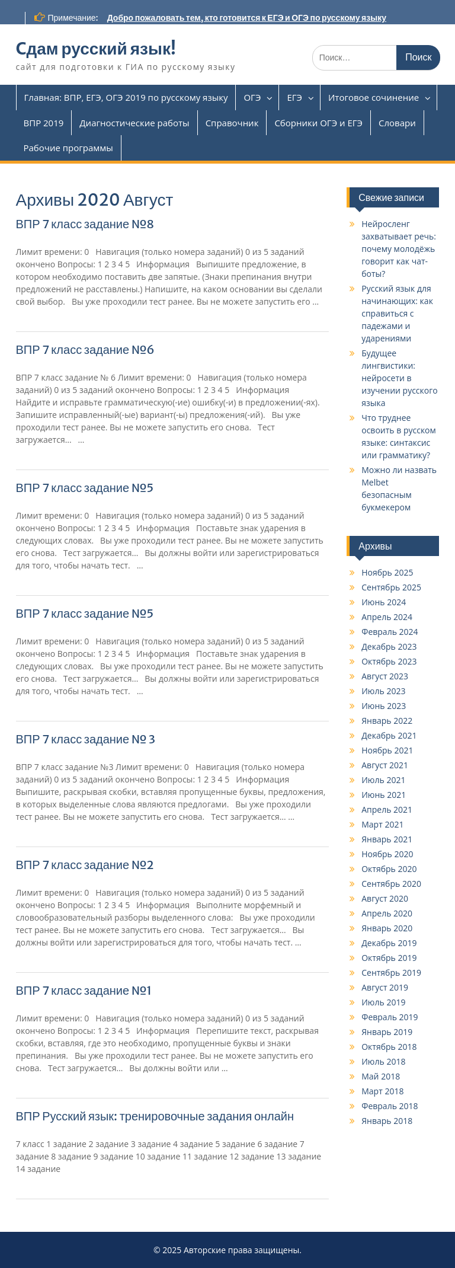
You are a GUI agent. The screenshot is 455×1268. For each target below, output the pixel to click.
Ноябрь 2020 (387, 854)
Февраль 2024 (389, 631)
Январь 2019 (386, 1031)
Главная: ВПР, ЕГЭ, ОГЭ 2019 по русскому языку (126, 97)
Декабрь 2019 (388, 942)
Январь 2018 (386, 1120)
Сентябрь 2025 (391, 587)
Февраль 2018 (389, 1106)
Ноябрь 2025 (387, 572)
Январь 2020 (386, 928)
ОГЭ (252, 97)
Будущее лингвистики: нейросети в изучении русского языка (399, 377)
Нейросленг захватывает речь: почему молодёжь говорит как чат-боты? (398, 248)
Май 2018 (380, 1076)
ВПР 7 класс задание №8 (85, 223)
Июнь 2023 (383, 705)
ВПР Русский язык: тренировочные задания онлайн (155, 1116)
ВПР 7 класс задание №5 (85, 487)
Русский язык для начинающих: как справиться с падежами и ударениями (397, 313)
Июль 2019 (383, 1002)
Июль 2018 (383, 1061)
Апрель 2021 (386, 809)
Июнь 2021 (383, 794)
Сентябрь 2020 (391, 883)
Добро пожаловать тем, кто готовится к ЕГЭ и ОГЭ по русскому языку (246, 17)
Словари (397, 123)
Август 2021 (384, 765)
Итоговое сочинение (373, 97)
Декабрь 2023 (388, 646)
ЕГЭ (294, 97)
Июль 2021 (383, 779)
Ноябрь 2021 (387, 750)
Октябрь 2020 (388, 868)
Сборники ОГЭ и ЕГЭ (318, 123)
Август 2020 (384, 898)
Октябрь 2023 (388, 661)
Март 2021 (382, 824)
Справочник (232, 123)
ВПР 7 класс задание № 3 (86, 739)
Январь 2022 (386, 720)
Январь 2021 (386, 839)
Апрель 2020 (386, 913)
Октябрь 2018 (388, 1046)
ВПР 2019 (44, 123)
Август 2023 (384, 676)
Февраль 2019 (389, 1017)
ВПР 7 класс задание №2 (85, 864)
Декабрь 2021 (388, 735)
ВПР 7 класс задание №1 (84, 990)
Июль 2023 (383, 691)
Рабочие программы (68, 148)
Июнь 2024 (383, 602)
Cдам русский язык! (96, 48)
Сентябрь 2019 (391, 972)
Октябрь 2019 (388, 957)
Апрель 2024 (386, 616)
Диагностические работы (134, 123)
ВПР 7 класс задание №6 (85, 349)
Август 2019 (384, 987)
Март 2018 (382, 1091)
